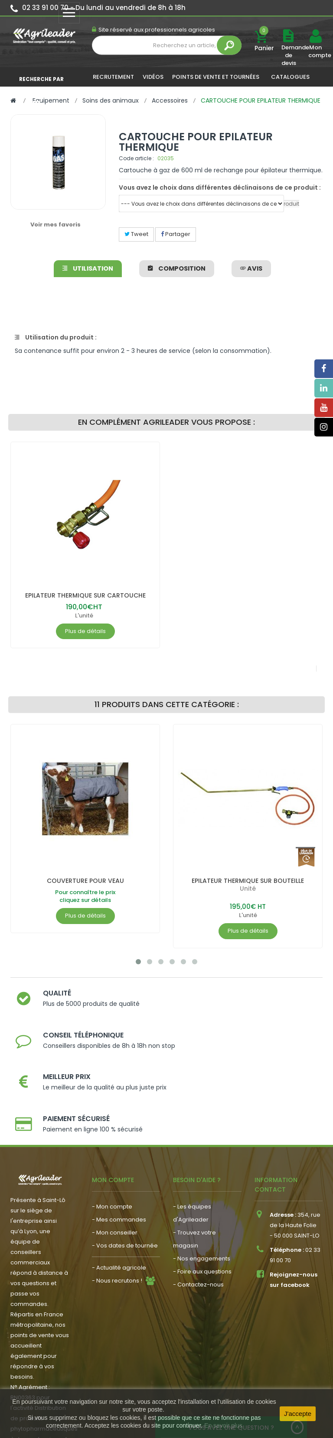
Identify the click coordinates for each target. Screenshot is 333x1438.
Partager (175, 234)
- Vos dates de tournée (125, 1178)
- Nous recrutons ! (117, 1213)
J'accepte (297, 1413)
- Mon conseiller (114, 1165)
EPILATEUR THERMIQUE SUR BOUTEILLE (248, 880)
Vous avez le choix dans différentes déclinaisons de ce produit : (220, 187)
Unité (248, 888)
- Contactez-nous (198, 1217)
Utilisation (89, 268)
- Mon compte (112, 1139)
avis (250, 268)
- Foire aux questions (202, 1204)
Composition (176, 268)
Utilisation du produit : (56, 337)
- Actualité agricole (119, 1200)
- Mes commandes (119, 1152)
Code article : (136, 158)
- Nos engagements (201, 1191)
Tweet (136, 234)
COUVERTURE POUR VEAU (85, 880)
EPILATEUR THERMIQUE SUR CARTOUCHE (85, 595)
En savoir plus (223, 1425)
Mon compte (315, 51)
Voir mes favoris (55, 224)
